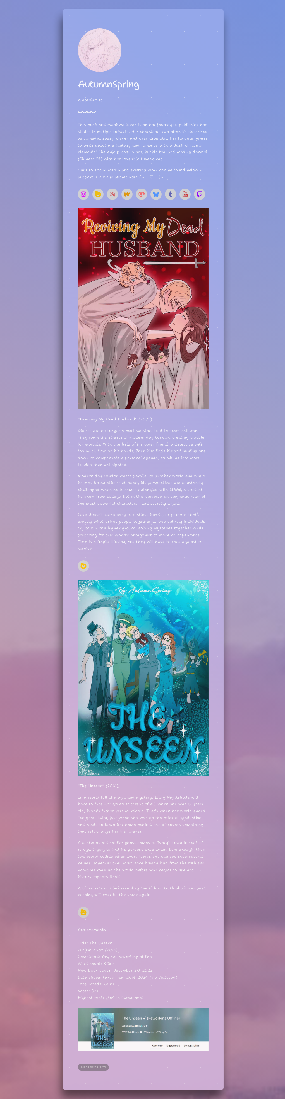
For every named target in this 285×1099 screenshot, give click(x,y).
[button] (84, 194)
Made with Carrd (94, 1067)
